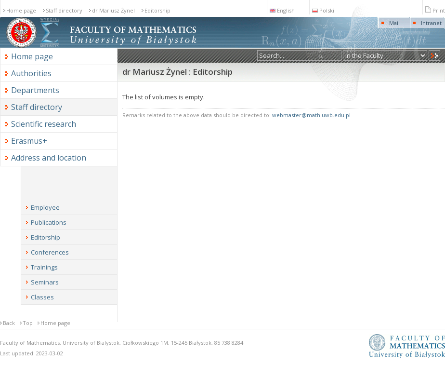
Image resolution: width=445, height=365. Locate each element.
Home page (21, 10)
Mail (394, 23)
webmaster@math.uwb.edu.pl (311, 115)
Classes (42, 297)
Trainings (44, 267)
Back (9, 322)
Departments (35, 90)
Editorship (157, 10)
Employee (45, 207)
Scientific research (43, 124)
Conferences (50, 252)
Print (435, 10)
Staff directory (64, 10)
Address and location (48, 157)
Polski (323, 10)
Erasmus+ (29, 140)
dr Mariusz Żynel (113, 10)
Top (28, 322)
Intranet (431, 23)
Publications (48, 222)
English (282, 10)
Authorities (31, 73)
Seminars (45, 282)
